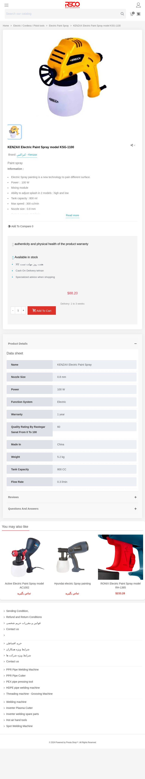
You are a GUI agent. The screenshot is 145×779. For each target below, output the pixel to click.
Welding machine (14, 702)
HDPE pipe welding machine (21, 687)
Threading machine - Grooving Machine (28, 693)
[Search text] (62, 14)
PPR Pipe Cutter (14, 675)
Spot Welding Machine (18, 726)
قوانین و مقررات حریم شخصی (22, 623)
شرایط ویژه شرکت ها (17, 655)
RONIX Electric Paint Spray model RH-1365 (120, 585)
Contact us (11, 629)
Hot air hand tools (15, 720)
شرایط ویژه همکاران (16, 649)
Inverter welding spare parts (21, 714)
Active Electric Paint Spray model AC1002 (24, 585)
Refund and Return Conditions (22, 617)
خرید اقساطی (12, 643)
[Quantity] (18, 310)
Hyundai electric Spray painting (72, 583)
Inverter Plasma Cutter (18, 708)
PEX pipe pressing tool (18, 681)
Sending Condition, (16, 611)
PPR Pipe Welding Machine (21, 669)
